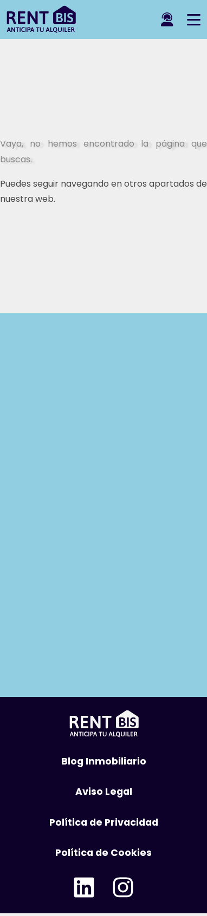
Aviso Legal (103, 791)
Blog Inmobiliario (103, 761)
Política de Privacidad (103, 822)
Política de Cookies (103, 852)
